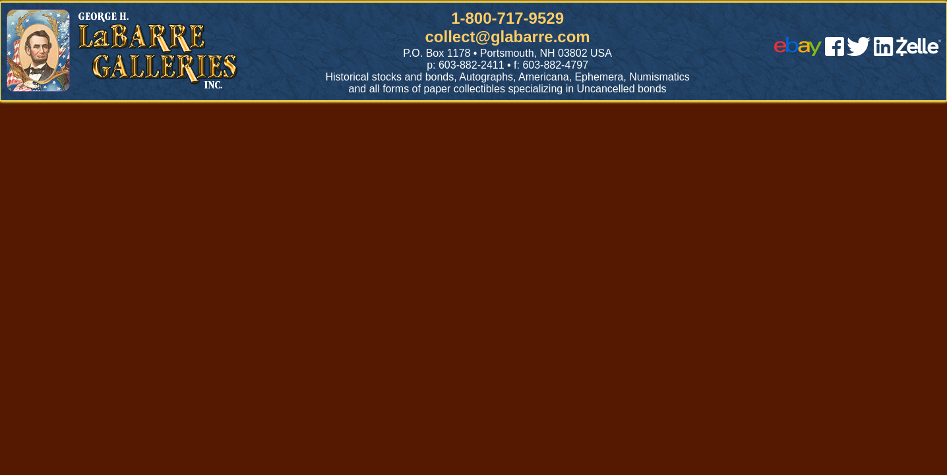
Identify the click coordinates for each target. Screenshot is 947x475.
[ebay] (798, 52)
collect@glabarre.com (507, 37)
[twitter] (859, 52)
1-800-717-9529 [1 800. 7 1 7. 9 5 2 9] (507, 18)
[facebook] (834, 52)
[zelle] (918, 52)
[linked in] (884, 52)
